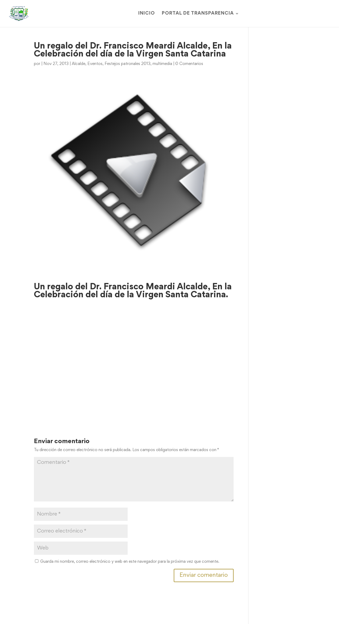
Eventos (94, 64)
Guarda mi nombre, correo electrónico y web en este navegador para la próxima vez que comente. (129, 562)
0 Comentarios (189, 64)
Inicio (146, 14)
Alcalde (78, 64)
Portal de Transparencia (198, 14)
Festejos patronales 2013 (127, 64)
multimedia (162, 64)
